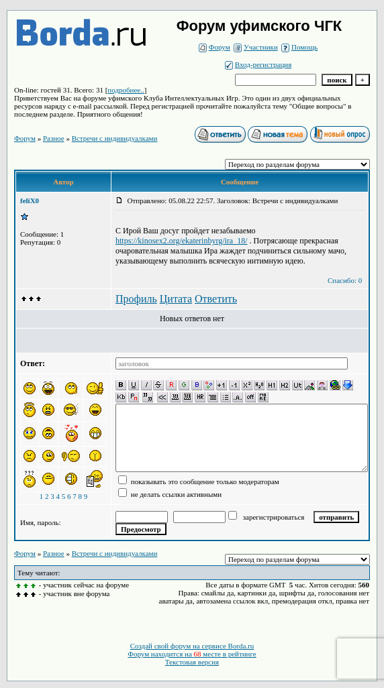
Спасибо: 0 (345, 280)
